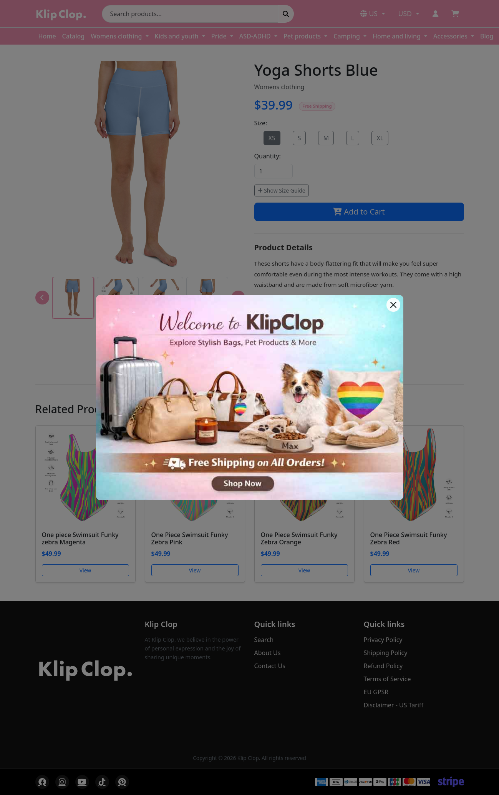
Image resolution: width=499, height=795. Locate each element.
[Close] (393, 305)
